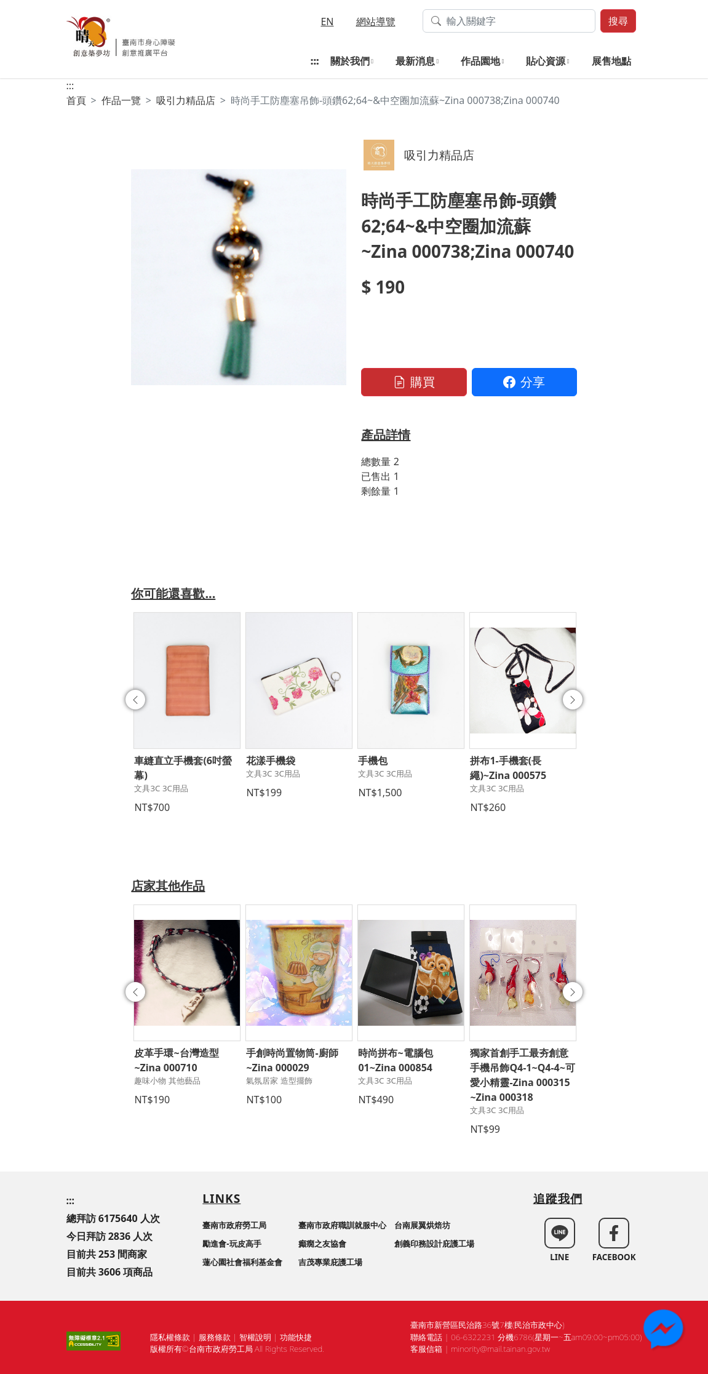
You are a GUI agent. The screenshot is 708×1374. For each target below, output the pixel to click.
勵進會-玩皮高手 (231, 1243)
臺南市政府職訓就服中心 (342, 1225)
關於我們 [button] (350, 61)
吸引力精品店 (185, 100)
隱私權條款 (170, 1337)
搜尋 (618, 21)
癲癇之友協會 (322, 1243)
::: (315, 61)
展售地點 (611, 61)
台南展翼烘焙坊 (422, 1225)
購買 (414, 381)
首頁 (76, 100)
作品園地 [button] (480, 61)
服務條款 (215, 1337)
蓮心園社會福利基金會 (242, 1262)
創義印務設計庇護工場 (434, 1243)
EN (326, 21)
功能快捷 (296, 1337)
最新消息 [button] (415, 61)
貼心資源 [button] (545, 61)
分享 (524, 381)
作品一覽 (121, 100)
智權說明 (255, 1337)
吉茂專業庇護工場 (330, 1262)
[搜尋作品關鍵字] (509, 21)
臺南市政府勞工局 (234, 1225)
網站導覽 (376, 21)
